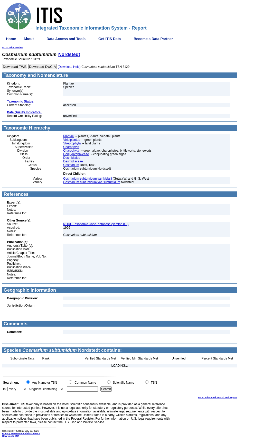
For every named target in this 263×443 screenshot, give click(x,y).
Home (11, 39)
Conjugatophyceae (76, 154)
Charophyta (71, 147)
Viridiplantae (71, 140)
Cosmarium (71, 165)
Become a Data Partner (153, 39)
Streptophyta (72, 143)
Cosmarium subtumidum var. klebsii (87, 178)
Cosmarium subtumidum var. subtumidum (91, 182)
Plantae (68, 136)
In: (4, 389)
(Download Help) (69, 67)
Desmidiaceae (73, 161)
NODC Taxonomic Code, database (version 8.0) (95, 224)
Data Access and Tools (66, 39)
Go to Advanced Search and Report (217, 397)
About (28, 39)
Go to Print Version (12, 47)
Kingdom (35, 389)
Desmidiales (71, 158)
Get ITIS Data (109, 39)
